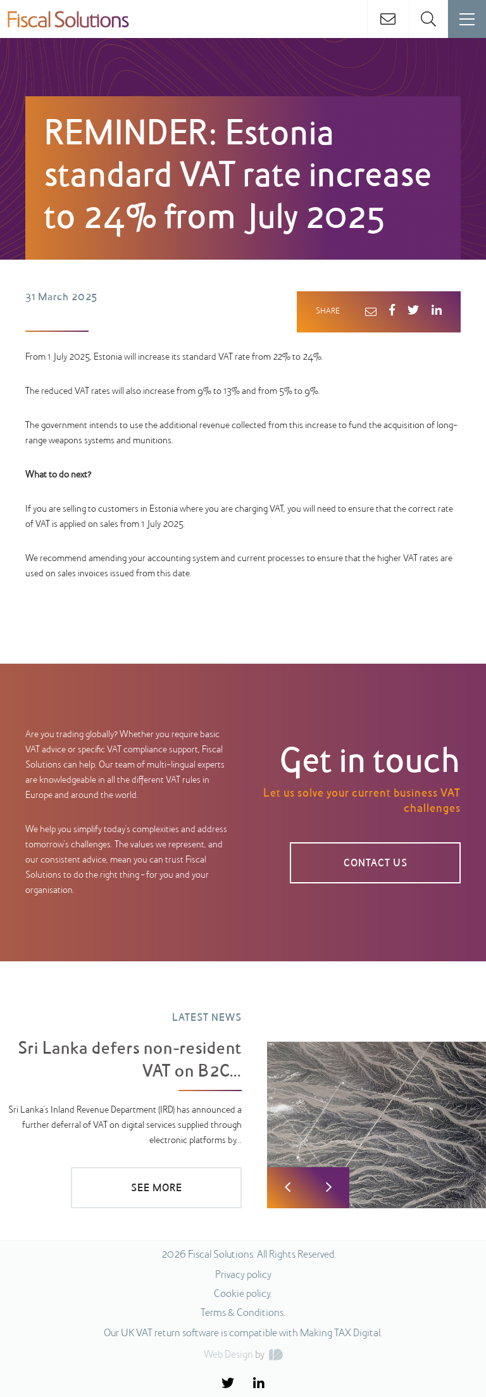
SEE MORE (156, 1189)
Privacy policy (243, 1275)
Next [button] (328, 1187)
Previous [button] (287, 1187)
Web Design (228, 1355)
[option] (243, 1101)
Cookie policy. (243, 1294)
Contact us (376, 864)
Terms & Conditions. (243, 1313)
